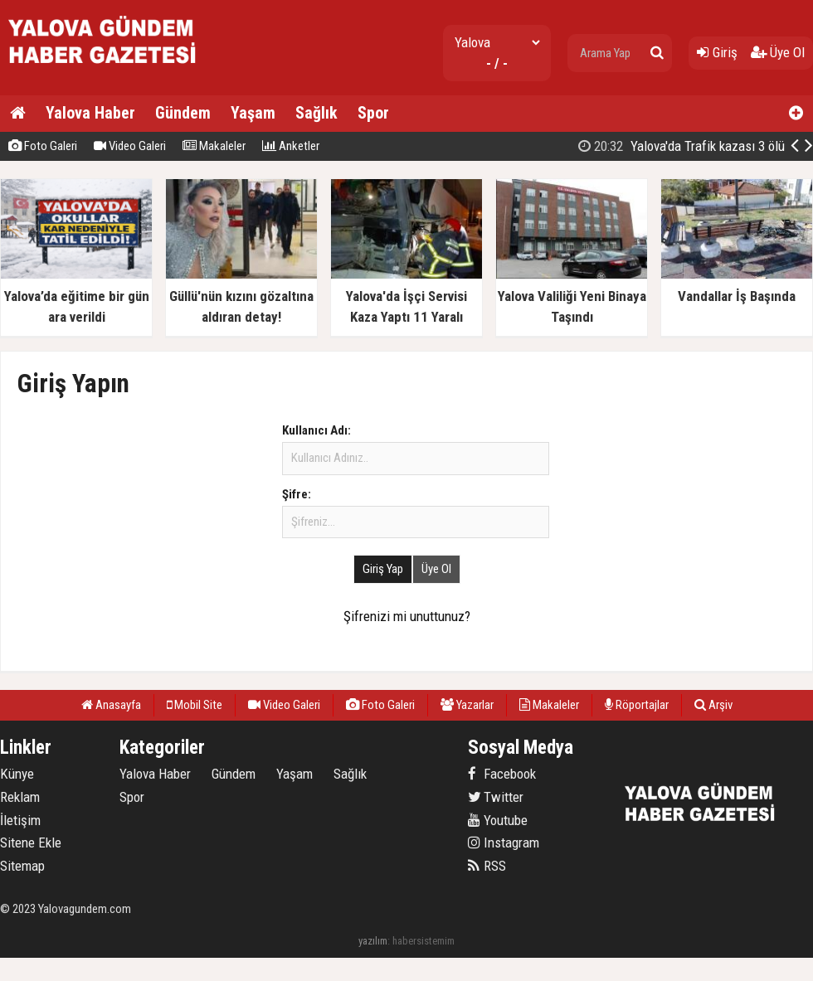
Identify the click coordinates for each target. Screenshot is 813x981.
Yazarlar (467, 704)
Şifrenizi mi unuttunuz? (406, 616)
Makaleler (214, 145)
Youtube (498, 820)
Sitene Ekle (30, 842)
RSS (487, 865)
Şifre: (296, 494)
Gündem (183, 113)
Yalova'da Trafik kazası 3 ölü (681, 146)
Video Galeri (130, 145)
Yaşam (253, 113)
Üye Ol (778, 52)
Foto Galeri (42, 145)
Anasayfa (111, 704)
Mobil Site (194, 704)
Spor (373, 113)
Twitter (495, 797)
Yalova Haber (90, 113)
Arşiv (713, 704)
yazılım (372, 941)
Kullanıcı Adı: (316, 430)
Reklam (20, 797)
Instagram (503, 842)
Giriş (717, 52)
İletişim (20, 820)
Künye (17, 773)
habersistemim (423, 941)
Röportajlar (637, 704)
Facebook (502, 773)
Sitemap (22, 865)
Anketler (290, 145)
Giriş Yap (383, 568)
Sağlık (316, 113)
